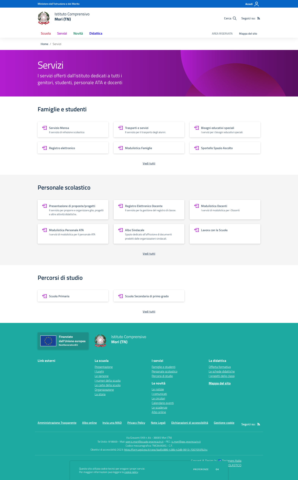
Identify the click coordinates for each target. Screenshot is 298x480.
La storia (100, 394)
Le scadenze (159, 407)
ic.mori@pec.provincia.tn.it (186, 442)
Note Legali (158, 422)
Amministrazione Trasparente (57, 422)
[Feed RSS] (258, 18)
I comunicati (159, 393)
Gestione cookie (224, 422)
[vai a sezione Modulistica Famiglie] (149, 147)
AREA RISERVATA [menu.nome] (222, 33)
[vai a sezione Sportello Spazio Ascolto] (225, 147)
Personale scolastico (164, 371)
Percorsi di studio (162, 376)
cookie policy (131, 472)
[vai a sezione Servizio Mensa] (73, 129)
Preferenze (201, 469)
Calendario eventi (163, 403)
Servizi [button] (62, 33)
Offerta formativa (220, 367)
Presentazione (104, 367)
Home (44, 44)
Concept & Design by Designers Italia (216, 460)
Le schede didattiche (222, 371)
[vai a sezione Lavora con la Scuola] (225, 234)
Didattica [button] (95, 33)
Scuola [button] (46, 33)
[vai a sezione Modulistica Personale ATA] (73, 234)
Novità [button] (78, 33)
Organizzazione (104, 389)
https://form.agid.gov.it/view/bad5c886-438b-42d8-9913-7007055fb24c (166, 450)
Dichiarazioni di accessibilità (189, 422)
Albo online (159, 412)
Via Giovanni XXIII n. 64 (138, 438)
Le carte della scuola (107, 385)
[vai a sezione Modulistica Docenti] (225, 209)
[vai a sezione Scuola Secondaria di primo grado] (149, 296)
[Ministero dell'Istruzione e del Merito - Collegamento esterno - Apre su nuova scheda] (58, 4)
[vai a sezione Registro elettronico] (73, 147)
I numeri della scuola (107, 380)
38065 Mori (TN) (162, 438)
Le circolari (158, 398)
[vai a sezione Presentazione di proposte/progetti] (73, 209)
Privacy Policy (136, 422)
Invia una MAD (112, 422)
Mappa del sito (248, 33)
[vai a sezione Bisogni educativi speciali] (225, 129)
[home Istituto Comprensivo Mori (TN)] (64, 18)
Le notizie (158, 389)
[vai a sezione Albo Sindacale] (149, 234)
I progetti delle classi (222, 376)
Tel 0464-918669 (107, 442)
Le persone (102, 376)
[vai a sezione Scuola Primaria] (73, 296)
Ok (217, 469)
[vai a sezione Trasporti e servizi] (149, 129)
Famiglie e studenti (163, 367)
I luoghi (99, 371)
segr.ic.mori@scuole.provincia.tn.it (144, 442)
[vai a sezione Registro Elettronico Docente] (149, 209)
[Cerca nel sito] (230, 18)
